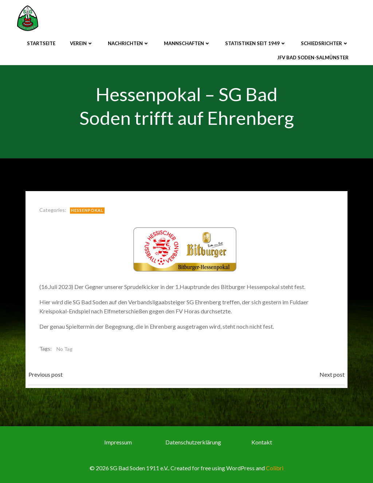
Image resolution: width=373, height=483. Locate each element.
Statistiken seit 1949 (255, 43)
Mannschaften (187, 43)
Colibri (274, 467)
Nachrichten (128, 43)
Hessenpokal (87, 210)
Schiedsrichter (325, 43)
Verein (81, 43)
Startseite (41, 43)
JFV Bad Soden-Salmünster (313, 57)
